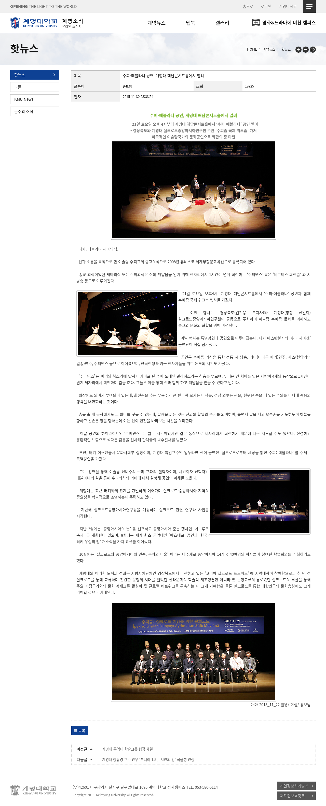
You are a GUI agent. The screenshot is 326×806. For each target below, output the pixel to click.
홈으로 (248, 6)
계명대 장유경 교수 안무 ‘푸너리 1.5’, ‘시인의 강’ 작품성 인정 (148, 759)
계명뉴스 (156, 22)
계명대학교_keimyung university (33, 790)
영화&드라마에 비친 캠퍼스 (289, 22)
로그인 (266, 6)
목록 (81, 730)
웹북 (190, 22)
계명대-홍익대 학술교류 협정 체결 (127, 749)
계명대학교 (288, 6)
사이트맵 (309, 6)
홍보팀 (305, 704)
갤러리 (222, 22)
